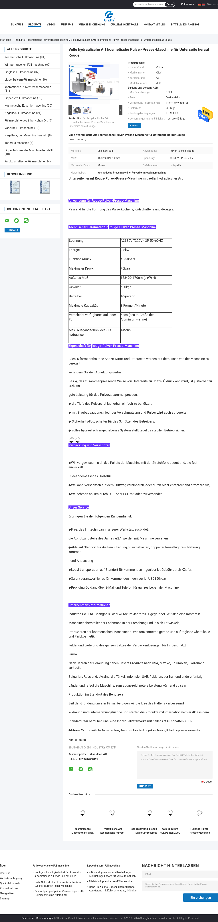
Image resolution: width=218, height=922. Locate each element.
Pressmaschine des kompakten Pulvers (142, 730)
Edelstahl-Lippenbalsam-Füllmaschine (110, 881)
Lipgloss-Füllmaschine (19, 72)
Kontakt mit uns (155, 24)
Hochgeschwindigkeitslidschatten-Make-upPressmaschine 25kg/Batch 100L (149, 830)
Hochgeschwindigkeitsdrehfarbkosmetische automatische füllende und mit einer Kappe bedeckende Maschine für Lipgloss (59, 875)
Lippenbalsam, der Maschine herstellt (29, 150)
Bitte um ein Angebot (185, 24)
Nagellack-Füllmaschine (20, 113)
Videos (51, 24)
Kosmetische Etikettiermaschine (25, 105)
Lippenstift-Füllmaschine (20, 98)
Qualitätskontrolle (124, 24)
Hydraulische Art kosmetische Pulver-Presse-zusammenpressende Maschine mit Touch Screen (112, 830)
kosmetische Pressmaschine (103, 730)
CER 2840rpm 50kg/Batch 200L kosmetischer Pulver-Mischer (170, 830)
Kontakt (134, 125)
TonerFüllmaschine (17, 143)
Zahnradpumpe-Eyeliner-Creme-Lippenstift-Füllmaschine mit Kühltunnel (59, 893)
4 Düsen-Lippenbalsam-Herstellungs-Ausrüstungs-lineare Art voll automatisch (112, 874)
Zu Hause (17, 24)
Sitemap (4, 898)
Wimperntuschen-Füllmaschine (25, 64)
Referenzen (187, 4)
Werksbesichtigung (91, 24)
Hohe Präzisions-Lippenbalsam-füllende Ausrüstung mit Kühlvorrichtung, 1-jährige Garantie (112, 889)
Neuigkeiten (7, 893)
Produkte (34, 24)
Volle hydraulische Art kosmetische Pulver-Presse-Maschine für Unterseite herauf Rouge (91, 122)
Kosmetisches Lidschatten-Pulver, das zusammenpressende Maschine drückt (82, 830)
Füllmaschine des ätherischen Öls (26, 120)
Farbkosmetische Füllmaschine (25, 161)
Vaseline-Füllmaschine (19, 128)
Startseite (5, 39)
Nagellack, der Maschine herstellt (26, 135)
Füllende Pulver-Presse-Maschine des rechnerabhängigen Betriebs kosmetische (200, 830)
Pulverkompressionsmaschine (183, 730)
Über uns (67, 24)
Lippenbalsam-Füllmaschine (23, 79)
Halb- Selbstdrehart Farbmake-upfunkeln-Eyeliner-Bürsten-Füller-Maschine (58, 884)
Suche (170, 4)
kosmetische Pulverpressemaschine (48, 39)
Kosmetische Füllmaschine (22, 57)
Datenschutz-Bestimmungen (37, 918)
